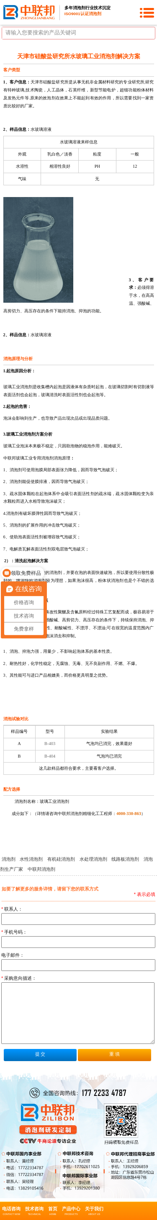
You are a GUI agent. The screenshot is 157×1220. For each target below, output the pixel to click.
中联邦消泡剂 (41, 869)
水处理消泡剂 (94, 859)
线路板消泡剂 (125, 859)
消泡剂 (9, 859)
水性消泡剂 (32, 859)
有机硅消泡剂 (61, 859)
